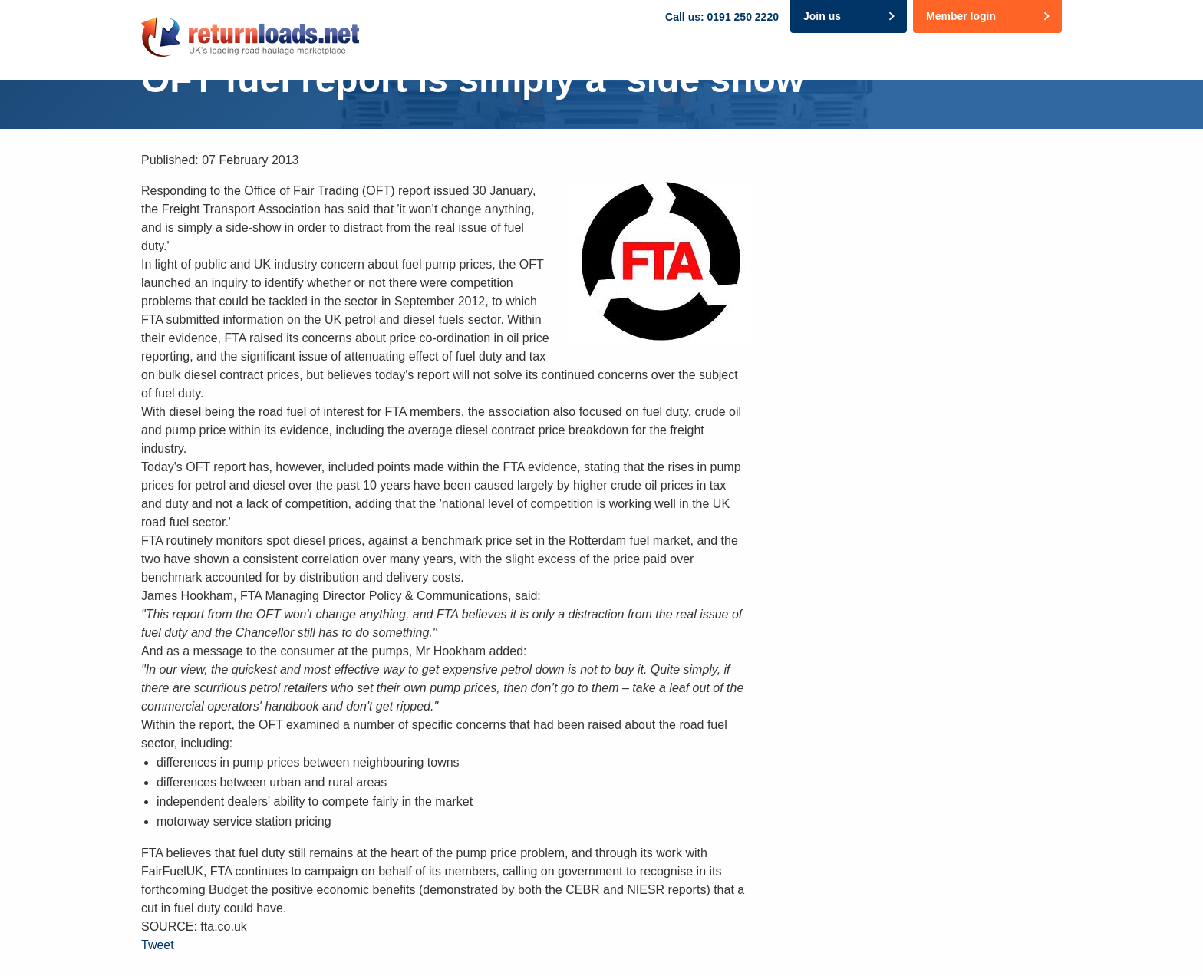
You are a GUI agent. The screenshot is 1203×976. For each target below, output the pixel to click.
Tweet (157, 944)
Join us (822, 16)
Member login (961, 16)
